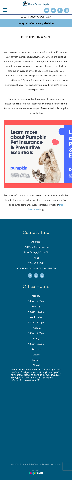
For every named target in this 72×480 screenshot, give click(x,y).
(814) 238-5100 (36, 263)
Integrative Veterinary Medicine (36, 23)
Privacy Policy (47, 464)
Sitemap (58, 464)
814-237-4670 (49, 268)
